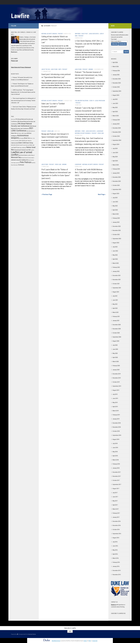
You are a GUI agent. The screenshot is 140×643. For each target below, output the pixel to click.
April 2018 (115, 456)
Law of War (54, 69)
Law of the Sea (45, 69)
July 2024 (115, 148)
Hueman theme (32, 634)
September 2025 (117, 91)
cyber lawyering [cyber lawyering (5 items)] (28, 140)
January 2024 (116, 173)
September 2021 (117, 288)
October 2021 (116, 283)
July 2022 (115, 247)
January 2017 (116, 517)
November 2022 (117, 230)
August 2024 (116, 144)
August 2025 (116, 95)
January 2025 (116, 124)
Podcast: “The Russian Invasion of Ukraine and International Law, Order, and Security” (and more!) (89, 75)
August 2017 (116, 488)
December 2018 (117, 423)
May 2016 (115, 550)
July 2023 (115, 197)
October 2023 (116, 185)
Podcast (60, 33)
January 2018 (116, 468)
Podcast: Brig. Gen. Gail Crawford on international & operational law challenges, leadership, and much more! (90, 141)
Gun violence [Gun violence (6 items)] (23, 147)
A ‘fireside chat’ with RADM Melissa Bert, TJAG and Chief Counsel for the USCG (89, 172)
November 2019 (117, 378)
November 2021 (117, 279)
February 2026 (116, 70)
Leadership (100, 131)
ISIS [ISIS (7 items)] (30, 150)
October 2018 (116, 431)
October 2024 (116, 136)
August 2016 (116, 538)
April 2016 (115, 554)
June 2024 (115, 152)
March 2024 (116, 165)
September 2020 (117, 337)
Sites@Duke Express (56, 640)
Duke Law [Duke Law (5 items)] (27, 145)
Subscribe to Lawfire (70, 628)
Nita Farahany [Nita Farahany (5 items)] (31, 160)
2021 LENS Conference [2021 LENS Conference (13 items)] (22, 129)
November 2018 (117, 427)
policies (85, 640)
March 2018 (116, 460)
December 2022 (117, 226)
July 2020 (115, 345)
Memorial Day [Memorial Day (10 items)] (16, 157)
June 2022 (115, 251)
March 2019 (116, 411)
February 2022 (116, 267)
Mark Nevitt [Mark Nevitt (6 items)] (21, 155)
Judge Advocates (94, 33)
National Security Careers (49, 33)
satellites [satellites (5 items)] (33, 162)
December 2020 (117, 324)
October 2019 (116, 382)
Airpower (77, 33)
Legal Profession (100, 100)
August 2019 (116, 390)
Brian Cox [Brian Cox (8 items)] (27, 138)
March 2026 (116, 66)
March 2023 (116, 214)
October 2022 (116, 234)
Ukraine (90, 69)
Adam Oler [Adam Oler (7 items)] (13, 133)
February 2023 (116, 218)
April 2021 (115, 308)
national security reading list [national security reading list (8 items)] (19, 160)
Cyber (83, 131)
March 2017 (116, 509)
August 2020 (116, 341)
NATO (59, 69)
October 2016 (116, 529)
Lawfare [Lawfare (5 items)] (32, 150)
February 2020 (116, 365)
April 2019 (115, 406)
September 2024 (117, 140)
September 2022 (117, 238)
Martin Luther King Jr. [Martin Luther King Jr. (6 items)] (29, 155)
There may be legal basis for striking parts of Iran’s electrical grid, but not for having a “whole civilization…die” (23, 100)
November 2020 (117, 329)
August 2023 (116, 193)
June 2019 (115, 398)
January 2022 (116, 271)
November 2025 (117, 83)
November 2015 (117, 574)
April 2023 (115, 210)
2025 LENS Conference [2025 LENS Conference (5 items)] (30, 131)
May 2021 (115, 304)
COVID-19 (91, 100)
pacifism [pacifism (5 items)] (18, 162)
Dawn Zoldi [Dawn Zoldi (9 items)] (22, 143)
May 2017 (115, 501)
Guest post (84, 33)
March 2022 (116, 263)
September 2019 (117, 386)
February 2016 (116, 562)
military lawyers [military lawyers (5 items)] (31, 157)
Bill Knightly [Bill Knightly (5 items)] (21, 138)
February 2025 (116, 120)
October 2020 (116, 333)
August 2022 (116, 243)
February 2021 (116, 316)
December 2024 (117, 128)
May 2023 (115, 206)
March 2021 (116, 312)
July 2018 (115, 443)
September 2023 (117, 189)
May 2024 (115, 156)
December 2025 (117, 79)
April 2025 (115, 111)
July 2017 (115, 492)
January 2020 (116, 370)
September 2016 (117, 533)
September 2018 (117, 435)
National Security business (83, 133)
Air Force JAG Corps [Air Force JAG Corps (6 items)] (22, 133)
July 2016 (115, 542)
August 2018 (116, 439)
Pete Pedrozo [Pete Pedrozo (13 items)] (25, 162)
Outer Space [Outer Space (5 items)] (13, 162)
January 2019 (116, 419)
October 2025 (116, 87)
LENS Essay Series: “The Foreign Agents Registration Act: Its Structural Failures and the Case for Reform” (23, 92)
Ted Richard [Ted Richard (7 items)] (21, 165)
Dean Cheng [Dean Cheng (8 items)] (29, 143)
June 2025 (115, 103)
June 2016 (115, 546)
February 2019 (116, 415)
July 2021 (115, 296)
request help (94, 640)
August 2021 (116, 292)
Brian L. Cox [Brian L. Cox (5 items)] (32, 138)
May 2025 (115, 107)
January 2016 (116, 566)
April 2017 (115, 505)
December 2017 (117, 472)
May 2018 (115, 451)
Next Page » (102, 194)
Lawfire (20, 16)
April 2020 (115, 357)
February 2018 (116, 464)
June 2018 (115, 447)
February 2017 (116, 513)
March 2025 (116, 116)
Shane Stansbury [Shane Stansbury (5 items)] (14, 165)
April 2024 (115, 161)
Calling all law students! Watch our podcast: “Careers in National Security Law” (55, 39)
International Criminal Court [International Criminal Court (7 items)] (21, 150)
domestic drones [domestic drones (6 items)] (15, 145)
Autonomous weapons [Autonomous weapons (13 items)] (20, 136)
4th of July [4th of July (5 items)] (13, 119)
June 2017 (115, 497)
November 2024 (117, 132)
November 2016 (117, 525)
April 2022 (115, 259)
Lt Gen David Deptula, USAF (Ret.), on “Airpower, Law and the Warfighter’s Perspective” (89, 44)
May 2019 (115, 402)
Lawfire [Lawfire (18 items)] (15, 152)
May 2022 (115, 255)
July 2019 (115, 394)
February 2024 (116, 169)
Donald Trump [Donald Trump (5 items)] (22, 145)
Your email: (114, 39)
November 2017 (117, 476)
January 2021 (116, 320)
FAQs (90, 640)
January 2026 (116, 75)
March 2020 (116, 361)
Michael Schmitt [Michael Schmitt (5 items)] (24, 157)
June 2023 (115, 202)
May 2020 (115, 353)
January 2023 (116, 222)
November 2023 (117, 181)
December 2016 (117, 521)
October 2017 (116, 480)
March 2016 (116, 558)
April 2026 (115, 62)
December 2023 (117, 177)
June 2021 (115, 300)
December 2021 (117, 275)
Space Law (50, 131)
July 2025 (115, 99)
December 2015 (117, 570)
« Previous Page (46, 194)
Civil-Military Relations (81, 100)
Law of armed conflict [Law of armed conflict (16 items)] (21, 153)
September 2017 (117, 484)
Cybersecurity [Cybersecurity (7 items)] (14, 143)
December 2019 (117, 374)
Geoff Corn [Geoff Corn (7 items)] (16, 147)
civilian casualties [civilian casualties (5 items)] (14, 140)
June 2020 (115, 349)
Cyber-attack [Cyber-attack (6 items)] (22, 140)
